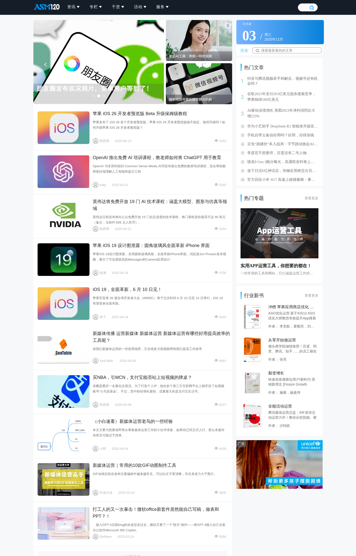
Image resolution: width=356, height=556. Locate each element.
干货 (118, 6)
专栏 (95, 6)
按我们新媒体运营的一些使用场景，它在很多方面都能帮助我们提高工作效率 (147, 349)
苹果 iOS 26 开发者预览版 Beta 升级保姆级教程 (63, 127)
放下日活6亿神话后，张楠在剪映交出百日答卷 (282, 171)
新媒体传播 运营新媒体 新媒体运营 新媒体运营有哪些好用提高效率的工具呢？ (63, 347)
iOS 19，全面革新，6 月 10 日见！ (63, 303)
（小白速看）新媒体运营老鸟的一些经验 (63, 435)
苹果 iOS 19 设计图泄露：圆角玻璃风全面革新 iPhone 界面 (63, 259)
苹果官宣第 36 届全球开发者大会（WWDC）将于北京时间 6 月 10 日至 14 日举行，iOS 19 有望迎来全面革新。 (158, 300)
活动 (140, 6)
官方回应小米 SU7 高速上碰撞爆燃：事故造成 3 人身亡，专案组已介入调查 (282, 180)
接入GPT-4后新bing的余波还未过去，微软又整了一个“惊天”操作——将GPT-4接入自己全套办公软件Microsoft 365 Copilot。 (159, 527)
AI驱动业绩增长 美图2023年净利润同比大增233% (281, 113)
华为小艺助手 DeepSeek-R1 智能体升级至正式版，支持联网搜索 (282, 126)
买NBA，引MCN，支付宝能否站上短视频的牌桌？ (63, 391)
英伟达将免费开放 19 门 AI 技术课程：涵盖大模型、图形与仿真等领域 (63, 215)
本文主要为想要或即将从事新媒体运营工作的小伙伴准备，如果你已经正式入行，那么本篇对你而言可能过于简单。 (158, 432)
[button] (43, 62)
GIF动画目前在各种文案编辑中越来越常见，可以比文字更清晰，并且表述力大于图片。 (155, 474)
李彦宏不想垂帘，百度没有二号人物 (277, 153)
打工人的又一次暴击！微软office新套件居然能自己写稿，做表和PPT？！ (63, 523)
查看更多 (311, 198)
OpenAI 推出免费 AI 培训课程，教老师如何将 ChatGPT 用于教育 (63, 171)
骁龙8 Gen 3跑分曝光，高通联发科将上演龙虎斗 (282, 162)
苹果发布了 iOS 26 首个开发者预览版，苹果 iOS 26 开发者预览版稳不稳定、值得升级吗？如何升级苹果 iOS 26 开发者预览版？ (159, 124)
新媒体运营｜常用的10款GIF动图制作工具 (63, 479)
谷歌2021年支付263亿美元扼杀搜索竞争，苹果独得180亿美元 (281, 97)
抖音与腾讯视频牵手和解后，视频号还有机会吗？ (282, 81)
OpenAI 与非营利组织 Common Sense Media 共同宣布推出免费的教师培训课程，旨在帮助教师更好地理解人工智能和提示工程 (159, 168)
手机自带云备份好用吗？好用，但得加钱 (280, 135)
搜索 (244, 50)
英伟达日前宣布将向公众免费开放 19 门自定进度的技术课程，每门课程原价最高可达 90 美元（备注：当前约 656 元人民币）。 (159, 219)
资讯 (73, 6)
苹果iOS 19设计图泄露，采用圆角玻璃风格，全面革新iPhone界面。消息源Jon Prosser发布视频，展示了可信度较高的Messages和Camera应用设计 (159, 256)
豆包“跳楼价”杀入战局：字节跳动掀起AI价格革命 (282, 144)
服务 (162, 6)
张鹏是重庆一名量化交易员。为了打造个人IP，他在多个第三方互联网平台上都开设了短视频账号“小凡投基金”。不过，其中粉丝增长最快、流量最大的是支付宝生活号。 (158, 388)
